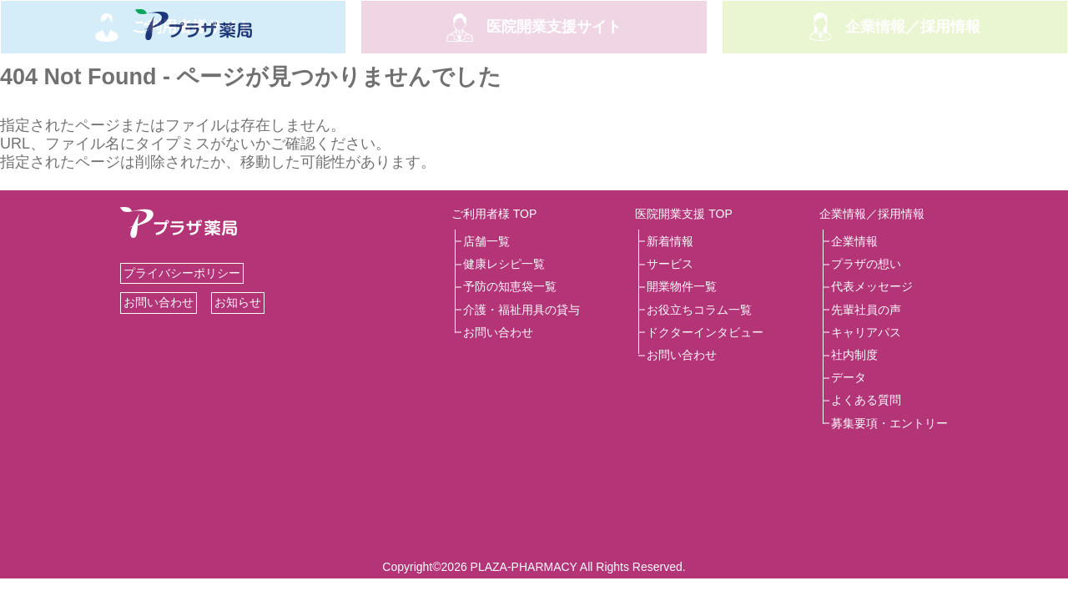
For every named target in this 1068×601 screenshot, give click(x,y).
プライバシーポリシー (181, 273)
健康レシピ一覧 (504, 263)
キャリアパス (866, 332)
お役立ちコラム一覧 (699, 309)
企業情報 (854, 241)
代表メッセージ (872, 286)
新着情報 (670, 241)
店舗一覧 (486, 241)
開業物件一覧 (682, 286)
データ (848, 377)
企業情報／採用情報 (871, 213)
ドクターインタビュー (705, 332)
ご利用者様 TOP (494, 213)
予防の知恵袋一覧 (510, 286)
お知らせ (237, 302)
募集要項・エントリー (889, 423)
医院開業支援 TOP (683, 213)
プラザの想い (866, 263)
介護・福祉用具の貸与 (521, 309)
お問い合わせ (158, 302)
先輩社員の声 (866, 309)
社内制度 (854, 354)
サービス (670, 263)
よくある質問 (866, 400)
